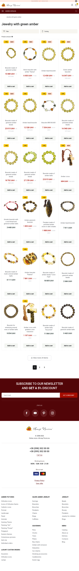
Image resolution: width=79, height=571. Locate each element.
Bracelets (35, 504)
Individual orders (7, 543)
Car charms (36, 551)
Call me (39, 455)
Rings (34, 516)
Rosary (64, 510)
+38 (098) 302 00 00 (39, 448)
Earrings (35, 501)
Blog (63, 542)
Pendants (35, 510)
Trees (34, 536)
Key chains (36, 542)
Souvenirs (4, 554)
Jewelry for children (68, 516)
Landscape (5, 513)
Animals (4, 519)
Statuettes (35, 548)
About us (65, 533)
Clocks (34, 533)
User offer (39, 483)
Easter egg (36, 560)
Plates (34, 539)
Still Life (4, 540)
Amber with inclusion (39, 545)
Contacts (65, 539)
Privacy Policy (39, 480)
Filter (6, 31)
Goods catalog (9, 11)
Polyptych (4, 531)
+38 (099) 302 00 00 (39, 451)
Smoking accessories (39, 554)
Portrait (3, 510)
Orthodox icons (6, 501)
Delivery (64, 536)
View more (39, 358)
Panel (3, 516)
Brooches (35, 507)
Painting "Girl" (6, 525)
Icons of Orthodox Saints (9, 504)
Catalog (64, 530)
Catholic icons (6, 507)
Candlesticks (36, 557)
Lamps (3, 560)
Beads (64, 501)
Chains (34, 513)
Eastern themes (6, 534)
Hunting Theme (6, 522)
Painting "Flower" (7, 528)
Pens (34, 530)
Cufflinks (35, 519)
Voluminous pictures (8, 537)
